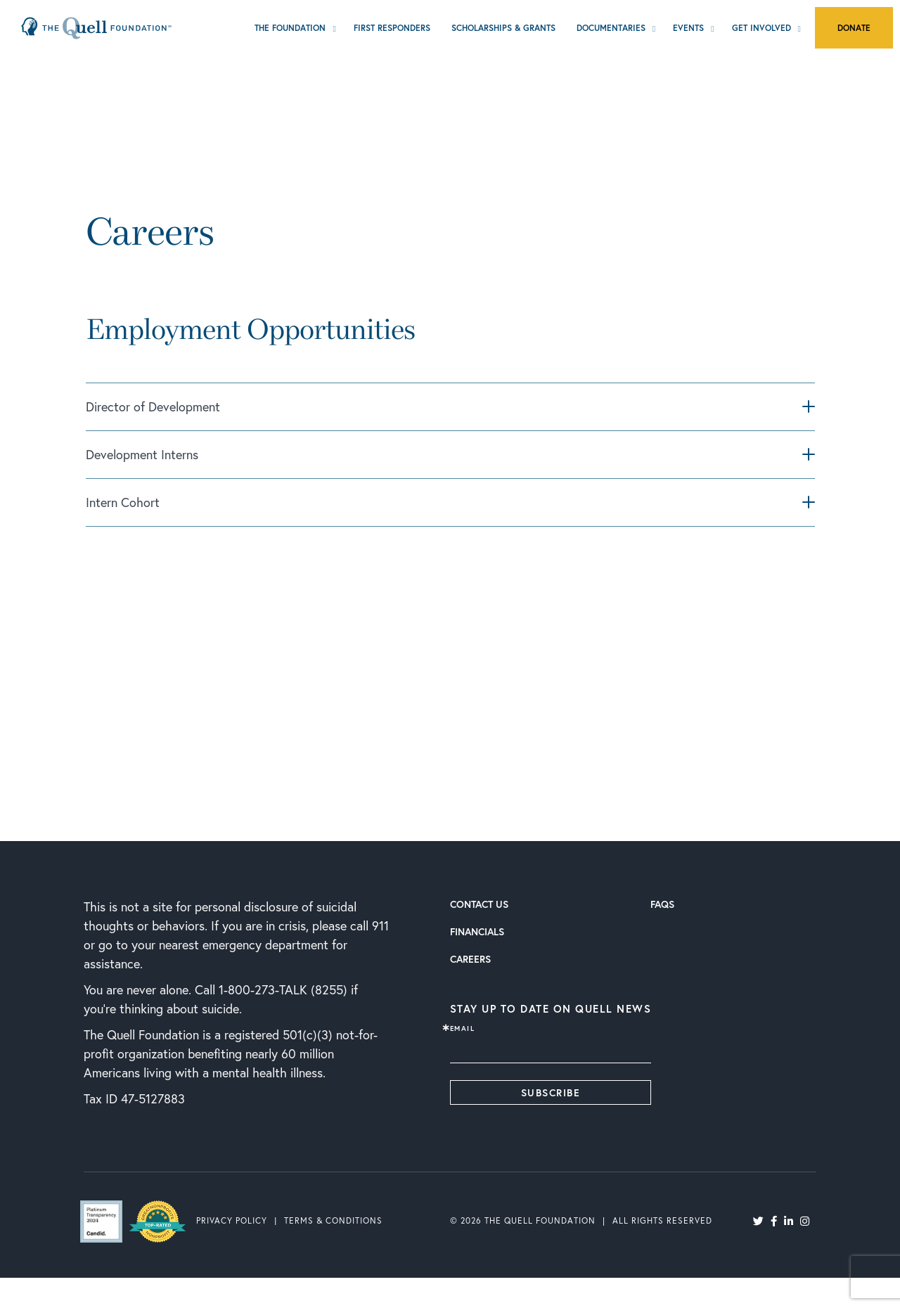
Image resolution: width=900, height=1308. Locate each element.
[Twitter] (758, 1220)
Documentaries (611, 28)
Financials (477, 931)
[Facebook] (774, 1220)
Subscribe (551, 1092)
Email (462, 1028)
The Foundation (290, 28)
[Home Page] (96, 27)
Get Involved (761, 28)
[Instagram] (804, 1220)
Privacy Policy (231, 1220)
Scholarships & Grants (503, 28)
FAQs (662, 904)
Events (688, 28)
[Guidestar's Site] (108, 1221)
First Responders (392, 28)
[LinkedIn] (788, 1220)
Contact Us (479, 904)
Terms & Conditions (333, 1220)
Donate (853, 28)
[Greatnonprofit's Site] (164, 1220)
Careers (470, 959)
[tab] (450, 412)
